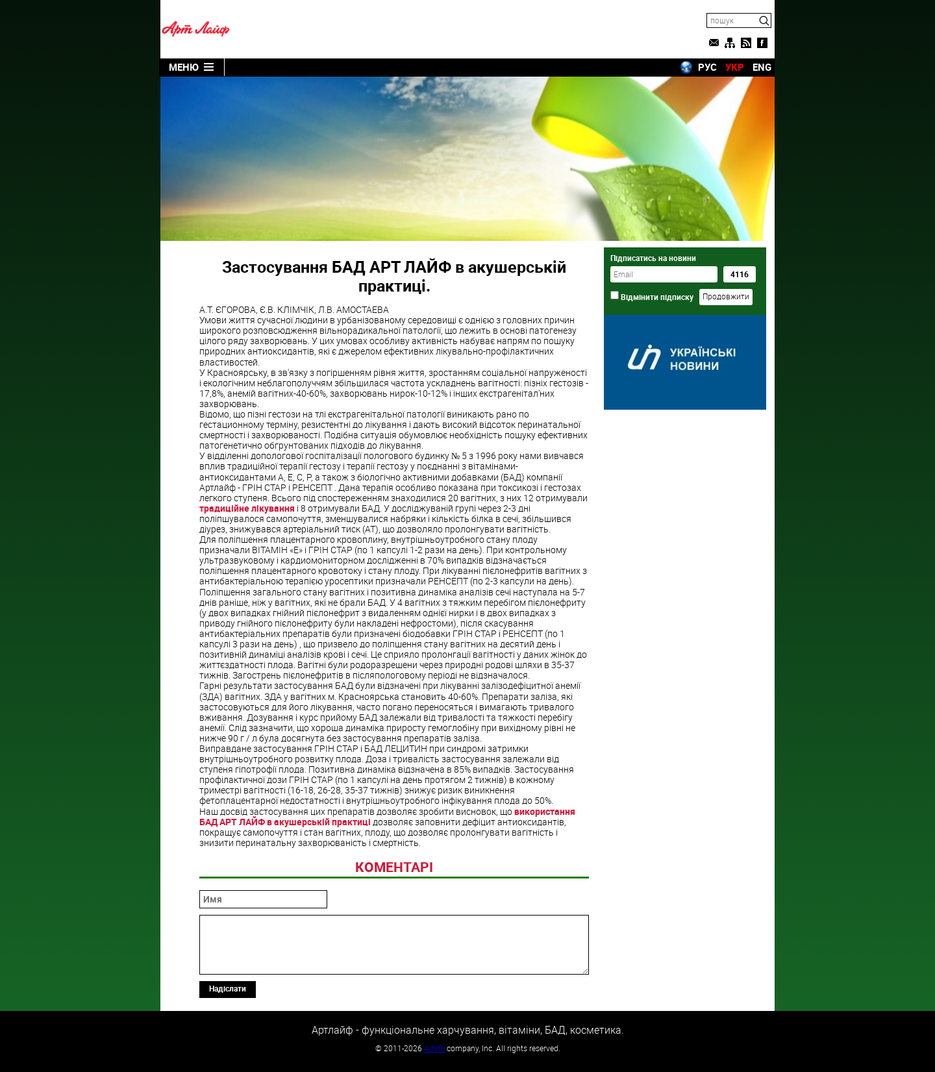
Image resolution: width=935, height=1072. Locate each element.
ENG (762, 66)
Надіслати (227, 988)
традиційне (247, 508)
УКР (734, 66)
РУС (707, 66)
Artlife (434, 1048)
